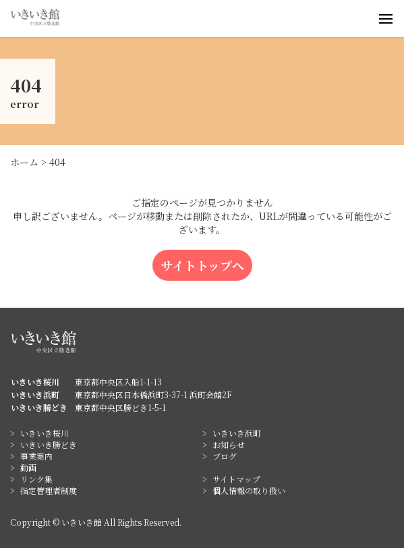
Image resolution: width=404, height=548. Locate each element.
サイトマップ (236, 479)
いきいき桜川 (44, 433)
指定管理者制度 (48, 490)
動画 (28, 467)
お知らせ (228, 444)
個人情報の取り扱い (248, 490)
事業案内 (36, 456)
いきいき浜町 (236, 433)
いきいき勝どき (48, 444)
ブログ (224, 456)
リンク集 (36, 479)
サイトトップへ (202, 265)
